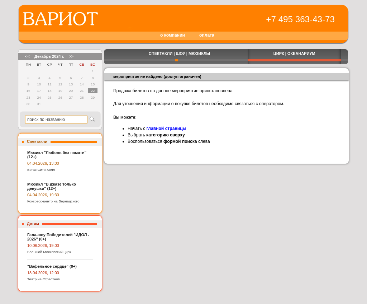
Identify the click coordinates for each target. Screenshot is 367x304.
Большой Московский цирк (49, 252)
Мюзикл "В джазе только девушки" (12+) (51, 186)
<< (27, 56)
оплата (206, 35)
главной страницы (166, 128)
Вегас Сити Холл (41, 170)
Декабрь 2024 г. (49, 56)
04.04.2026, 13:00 (43, 163)
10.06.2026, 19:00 (43, 245)
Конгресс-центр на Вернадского (53, 201)
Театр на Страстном (44, 279)
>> (71, 56)
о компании (172, 35)
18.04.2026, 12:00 (43, 273)
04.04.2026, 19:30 (43, 195)
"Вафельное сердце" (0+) (52, 266)
